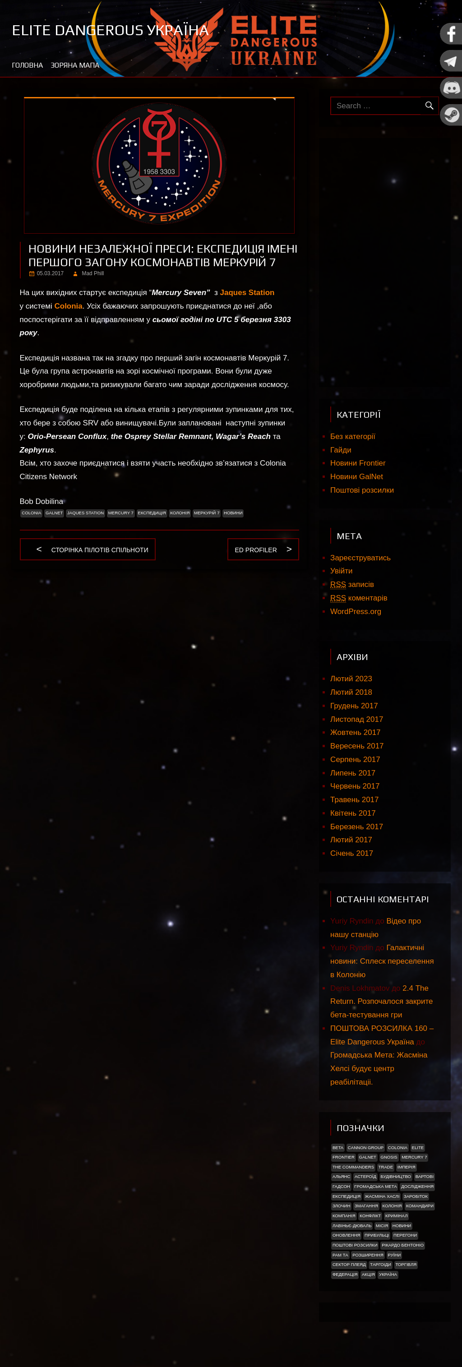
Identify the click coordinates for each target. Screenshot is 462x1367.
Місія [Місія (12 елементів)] (382, 1225)
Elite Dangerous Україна (116, 29)
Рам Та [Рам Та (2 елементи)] (340, 1254)
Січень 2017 (351, 853)
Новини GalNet (356, 476)
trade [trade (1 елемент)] (386, 1166)
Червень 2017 (354, 786)
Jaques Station (247, 292)
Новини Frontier (357, 463)
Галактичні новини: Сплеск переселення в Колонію (382, 961)
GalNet (54, 512)
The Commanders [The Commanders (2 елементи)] (353, 1166)
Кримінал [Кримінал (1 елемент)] (396, 1215)
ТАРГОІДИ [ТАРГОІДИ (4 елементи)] (380, 1264)
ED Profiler (256, 550)
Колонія (179, 512)
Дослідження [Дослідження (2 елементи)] (417, 1186)
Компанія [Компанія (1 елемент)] (344, 1215)
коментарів (359, 598)
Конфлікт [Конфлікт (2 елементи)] (370, 1215)
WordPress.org (355, 611)
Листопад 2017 (356, 719)
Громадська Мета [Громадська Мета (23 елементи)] (375, 1186)
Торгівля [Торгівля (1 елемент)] (405, 1264)
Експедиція (152, 512)
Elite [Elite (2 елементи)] (418, 1147)
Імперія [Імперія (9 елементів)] (406, 1166)
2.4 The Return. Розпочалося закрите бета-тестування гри (381, 1002)
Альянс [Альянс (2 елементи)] (342, 1176)
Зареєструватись (360, 558)
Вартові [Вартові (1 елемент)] (425, 1176)
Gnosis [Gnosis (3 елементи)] (388, 1157)
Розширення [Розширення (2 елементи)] (367, 1254)
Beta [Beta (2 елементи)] (338, 1147)
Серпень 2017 (355, 759)
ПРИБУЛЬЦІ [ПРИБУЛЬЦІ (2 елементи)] (377, 1235)
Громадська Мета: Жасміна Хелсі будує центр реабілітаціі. (378, 1068)
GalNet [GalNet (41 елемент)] (367, 1157)
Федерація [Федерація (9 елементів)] (345, 1274)
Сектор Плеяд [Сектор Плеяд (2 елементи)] (349, 1264)
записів (352, 584)
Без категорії (352, 436)
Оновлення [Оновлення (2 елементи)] (346, 1235)
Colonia (68, 306)
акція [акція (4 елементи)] (368, 1274)
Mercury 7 (121, 512)
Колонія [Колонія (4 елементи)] (392, 1205)
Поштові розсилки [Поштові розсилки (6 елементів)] (355, 1244)
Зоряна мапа (75, 65)
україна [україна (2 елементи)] (388, 1274)
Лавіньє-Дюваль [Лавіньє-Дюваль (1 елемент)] (352, 1225)
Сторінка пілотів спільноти (99, 550)
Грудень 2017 (354, 706)
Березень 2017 (356, 826)
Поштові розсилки (362, 490)
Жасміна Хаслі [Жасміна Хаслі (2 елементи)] (382, 1196)
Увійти (341, 571)
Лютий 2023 (351, 678)
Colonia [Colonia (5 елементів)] (397, 1147)
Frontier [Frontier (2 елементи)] (344, 1157)
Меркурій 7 (207, 512)
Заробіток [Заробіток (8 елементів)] (416, 1196)
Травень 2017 (354, 799)
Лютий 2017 (351, 840)
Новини (233, 512)
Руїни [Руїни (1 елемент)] (394, 1254)
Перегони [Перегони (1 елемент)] (405, 1235)
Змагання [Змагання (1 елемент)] (366, 1205)
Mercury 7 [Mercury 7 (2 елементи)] (414, 1157)
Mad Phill (93, 273)
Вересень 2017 (356, 746)
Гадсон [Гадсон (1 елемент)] (341, 1186)
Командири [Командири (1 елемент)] (420, 1205)
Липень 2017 (352, 773)
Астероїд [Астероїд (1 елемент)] (365, 1176)
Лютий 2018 (351, 692)
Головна (27, 65)
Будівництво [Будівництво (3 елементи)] (395, 1176)
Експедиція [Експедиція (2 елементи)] (346, 1196)
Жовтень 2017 (355, 732)
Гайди (340, 450)
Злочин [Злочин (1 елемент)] (341, 1205)
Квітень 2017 (353, 813)
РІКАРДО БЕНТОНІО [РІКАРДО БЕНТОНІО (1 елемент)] (403, 1244)
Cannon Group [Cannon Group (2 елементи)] (365, 1147)
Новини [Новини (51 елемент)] (402, 1225)
